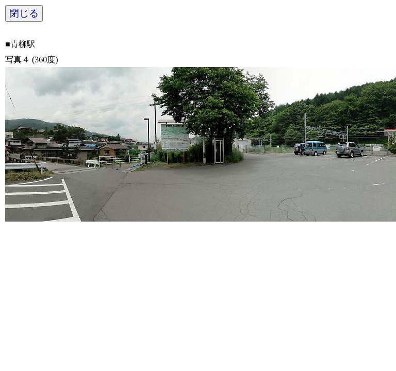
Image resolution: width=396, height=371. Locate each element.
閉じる (24, 13)
